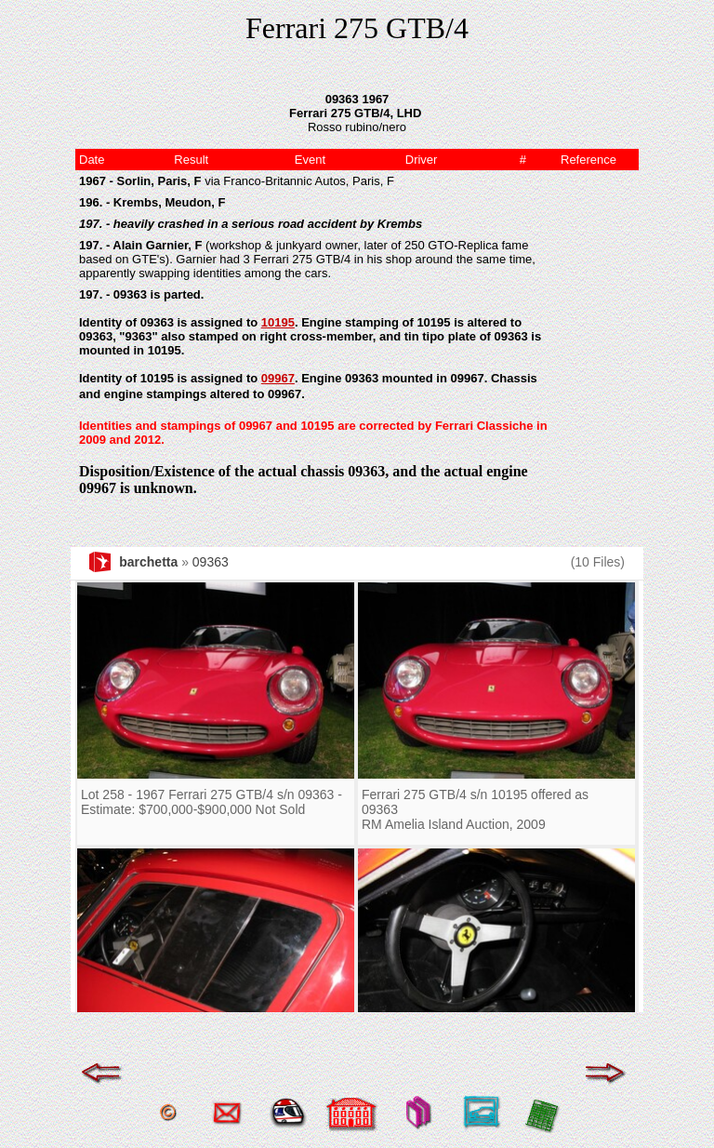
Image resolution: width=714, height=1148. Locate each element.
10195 (278, 322)
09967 (278, 378)
